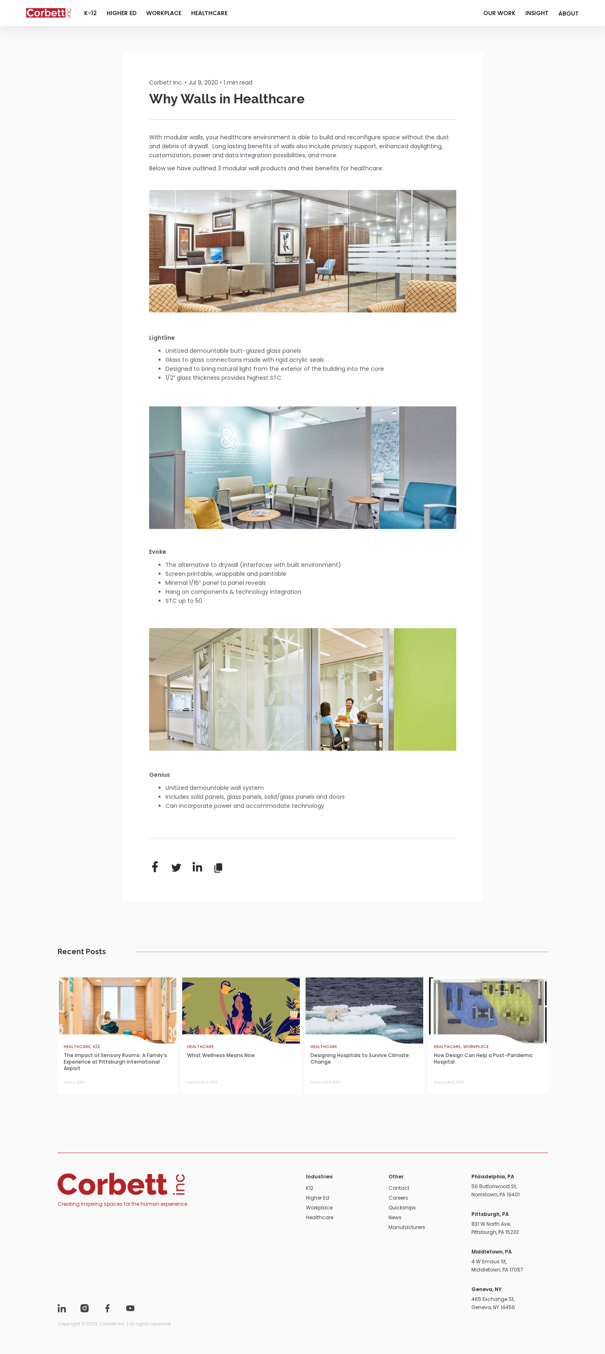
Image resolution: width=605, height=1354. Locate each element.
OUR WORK (499, 13)
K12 (309, 1187)
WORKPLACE (163, 13)
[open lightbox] (302, 251)
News (395, 1217)
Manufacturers (406, 1227)
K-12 (90, 13)
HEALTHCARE (209, 13)
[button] (568, 13)
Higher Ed (317, 1197)
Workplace (319, 1207)
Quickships (402, 1207)
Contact (398, 1187)
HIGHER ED (121, 13)
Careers (398, 1197)
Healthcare (319, 1217)
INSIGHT (537, 13)
